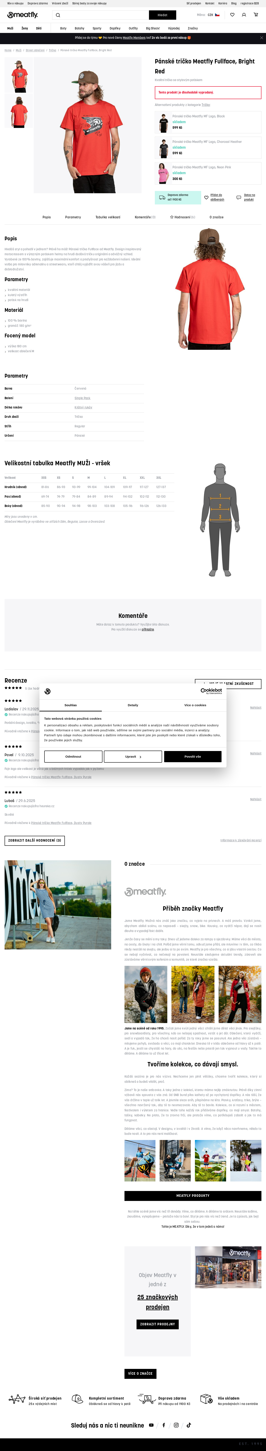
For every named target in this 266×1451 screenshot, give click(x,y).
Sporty (97, 28)
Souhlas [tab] (70, 705)
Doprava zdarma (38, 3)
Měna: (201, 15)
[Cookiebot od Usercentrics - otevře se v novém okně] (204, 691)
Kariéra (222, 3)
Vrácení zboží (60, 3)
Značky (193, 28)
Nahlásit (255, 708)
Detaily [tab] (133, 705)
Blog (233, 3)
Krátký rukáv (83, 407)
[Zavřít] (261, 37)
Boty (63, 28)
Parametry (73, 217)
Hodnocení (182, 217)
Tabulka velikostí (108, 217)
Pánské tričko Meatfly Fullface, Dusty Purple (61, 777)
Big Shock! (153, 28)
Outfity (133, 28)
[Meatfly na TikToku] (188, 1425)
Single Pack (82, 398)
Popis (47, 217)
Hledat (162, 15)
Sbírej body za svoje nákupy (89, 3)
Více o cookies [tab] (195, 705)
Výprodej (174, 28)
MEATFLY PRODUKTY (192, 1196)
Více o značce (140, 1374)
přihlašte (148, 629)
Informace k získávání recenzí (240, 840)
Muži (10, 28)
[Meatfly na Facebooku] (163, 1425)
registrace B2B (250, 3)
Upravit (133, 756)
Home (8, 50)
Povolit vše (193, 756)
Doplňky (115, 28)
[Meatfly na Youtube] (151, 1425)
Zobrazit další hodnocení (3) (34, 840)
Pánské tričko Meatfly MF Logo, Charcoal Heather (207, 142)
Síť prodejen (194, 3)
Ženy (25, 28)
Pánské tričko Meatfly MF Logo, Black (198, 116)
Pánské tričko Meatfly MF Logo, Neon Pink (201, 167)
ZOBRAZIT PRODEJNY (157, 1324)
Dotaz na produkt (245, 198)
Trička (52, 50)
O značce (216, 217)
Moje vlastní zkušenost (228, 684)
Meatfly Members (134, 38)
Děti (39, 28)
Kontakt (209, 3)
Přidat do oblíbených (214, 198)
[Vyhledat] (100, 15)
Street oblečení (35, 50)
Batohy (79, 28)
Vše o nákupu (15, 3)
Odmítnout (73, 756)
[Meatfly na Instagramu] (176, 1425)
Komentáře (145, 217)
